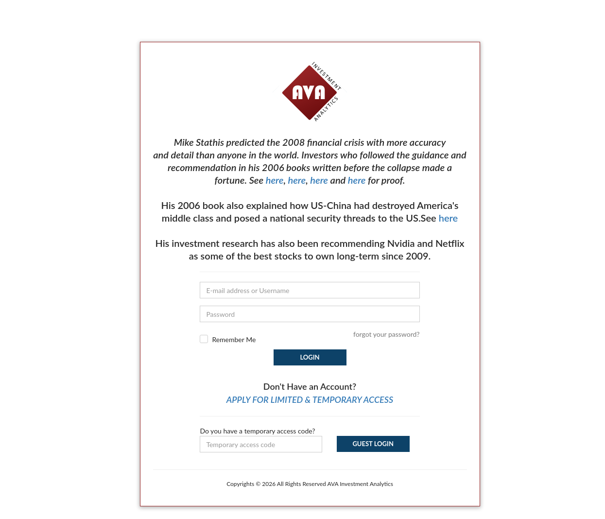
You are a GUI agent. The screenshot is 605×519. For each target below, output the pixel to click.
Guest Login (373, 444)
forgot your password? (386, 334)
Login (309, 357)
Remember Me (234, 339)
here (275, 180)
